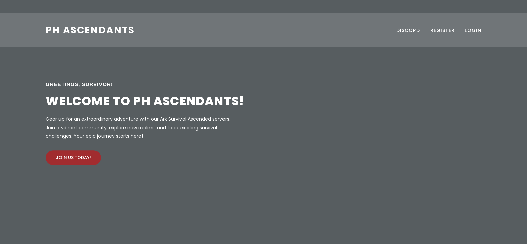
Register (442, 30)
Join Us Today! (73, 157)
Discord (408, 30)
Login (473, 30)
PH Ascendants (90, 30)
